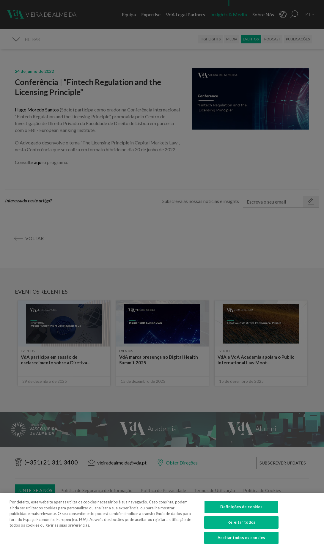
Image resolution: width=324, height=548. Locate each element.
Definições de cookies (241, 511)
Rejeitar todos (241, 526)
